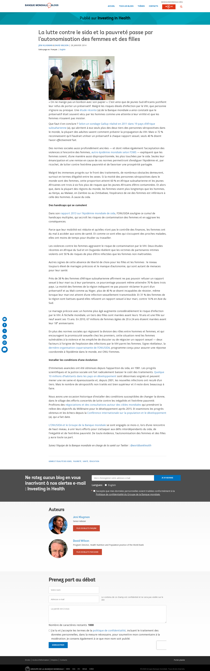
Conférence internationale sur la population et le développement (126, 412)
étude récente (88, 110)
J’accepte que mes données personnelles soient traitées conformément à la (135, 492)
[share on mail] (4, 319)
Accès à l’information (40, 660)
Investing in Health (114, 18)
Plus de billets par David (87, 552)
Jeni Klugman (45, 45)
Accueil (111, 6)
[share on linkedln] (4, 337)
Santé (85, 461)
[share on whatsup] (4, 342)
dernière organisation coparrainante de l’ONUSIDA (79, 347)
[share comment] (4, 349)
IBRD (68, 669)
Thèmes (141, 6)
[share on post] (4, 331)
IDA (73, 669)
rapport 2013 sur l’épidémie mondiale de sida (87, 213)
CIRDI (91, 669)
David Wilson (62, 45)
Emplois (54, 660)
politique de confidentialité (109, 630)
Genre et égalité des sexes (60, 461)
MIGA (84, 669)
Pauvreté (77, 461)
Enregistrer (58, 645)
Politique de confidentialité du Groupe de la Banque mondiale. (128, 494)
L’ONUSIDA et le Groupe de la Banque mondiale (77, 425)
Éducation (94, 461)
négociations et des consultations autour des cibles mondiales (103, 404)
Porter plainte (179, 660)
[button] (181, 6)
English (62, 49)
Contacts (153, 6)
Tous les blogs (126, 6)
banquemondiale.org (172, 2)
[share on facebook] (4, 325)
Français (54, 49)
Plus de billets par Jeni (86, 528)
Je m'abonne (167, 478)
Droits (27, 660)
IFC (79, 669)
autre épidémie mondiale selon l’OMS (113, 152)
